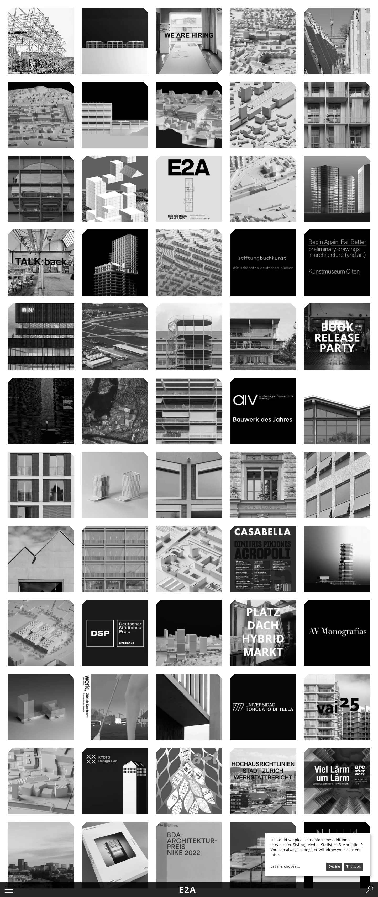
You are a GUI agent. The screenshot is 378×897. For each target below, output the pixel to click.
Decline (334, 866)
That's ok (353, 866)
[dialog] (317, 854)
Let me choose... (285, 866)
